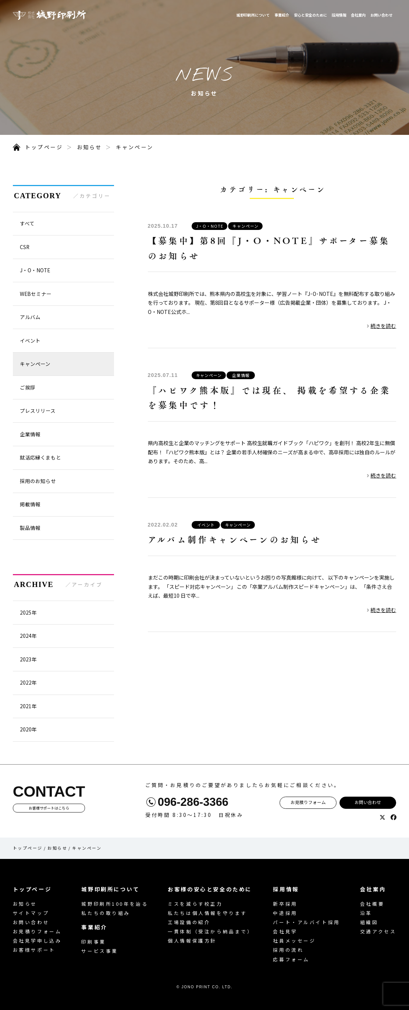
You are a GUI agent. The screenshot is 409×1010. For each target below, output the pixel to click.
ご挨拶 (27, 387)
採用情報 (339, 15)
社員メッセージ (294, 940)
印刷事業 (93, 941)
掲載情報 (30, 504)
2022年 (28, 682)
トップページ (44, 147)
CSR (24, 247)
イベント (206, 525)
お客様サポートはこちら (49, 808)
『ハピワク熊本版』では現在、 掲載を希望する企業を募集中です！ (269, 397)
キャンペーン (134, 147)
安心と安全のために (310, 15)
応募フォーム (291, 959)
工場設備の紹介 (189, 922)
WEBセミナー (35, 293)
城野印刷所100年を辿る (114, 903)
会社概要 (372, 903)
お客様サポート (34, 949)
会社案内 (358, 15)
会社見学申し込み (37, 940)
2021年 (28, 706)
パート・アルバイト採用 (306, 922)
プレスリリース (38, 410)
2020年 (28, 729)
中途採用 (285, 912)
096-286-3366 (193, 802)
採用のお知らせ (38, 481)
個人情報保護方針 (192, 940)
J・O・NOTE (209, 226)
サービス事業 (99, 950)
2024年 (28, 635)
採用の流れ (288, 949)
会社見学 (285, 931)
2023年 (28, 659)
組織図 (369, 922)
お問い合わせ (381, 15)
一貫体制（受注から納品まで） (210, 931)
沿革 (366, 912)
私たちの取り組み (105, 912)
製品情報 (30, 527)
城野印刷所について (253, 15)
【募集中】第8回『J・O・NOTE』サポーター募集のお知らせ (269, 248)
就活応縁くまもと (40, 457)
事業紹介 (281, 15)
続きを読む (383, 325)
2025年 (28, 612)
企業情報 (241, 375)
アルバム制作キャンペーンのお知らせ (235, 539)
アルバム (30, 317)
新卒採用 (285, 903)
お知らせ (89, 147)
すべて (27, 223)
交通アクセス (378, 931)
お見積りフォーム (308, 802)
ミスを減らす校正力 (195, 903)
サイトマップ (31, 912)
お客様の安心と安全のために (210, 889)
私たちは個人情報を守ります (207, 912)
